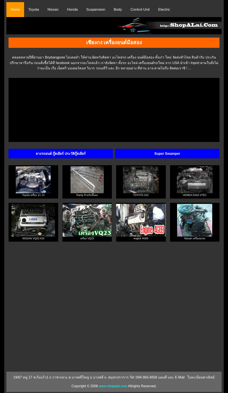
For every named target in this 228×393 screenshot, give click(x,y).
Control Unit (140, 9)
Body (118, 9)
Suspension (95, 9)
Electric (164, 9)
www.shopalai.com (113, 386)
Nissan (53, 9)
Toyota (33, 9)
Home (15, 9)
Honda (72, 9)
